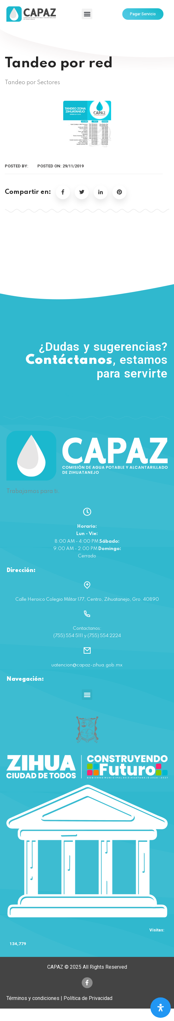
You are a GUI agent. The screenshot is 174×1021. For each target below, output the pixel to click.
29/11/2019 (73, 166)
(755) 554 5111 (87, 395)
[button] (87, 14)
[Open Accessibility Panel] (160, 1007)
